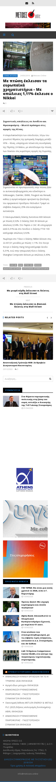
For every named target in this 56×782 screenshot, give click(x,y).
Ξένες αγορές (10, 75)
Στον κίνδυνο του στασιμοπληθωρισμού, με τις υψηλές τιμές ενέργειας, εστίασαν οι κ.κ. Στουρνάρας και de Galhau (37, 638)
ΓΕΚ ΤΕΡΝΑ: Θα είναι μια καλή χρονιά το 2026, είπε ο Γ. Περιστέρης (36, 590)
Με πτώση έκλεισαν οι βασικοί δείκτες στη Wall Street (28, 304)
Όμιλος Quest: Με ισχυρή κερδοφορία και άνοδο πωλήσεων (35, 604)
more (52, 111)
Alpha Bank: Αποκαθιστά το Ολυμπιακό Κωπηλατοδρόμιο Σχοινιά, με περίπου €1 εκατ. (36, 620)
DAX (20, 265)
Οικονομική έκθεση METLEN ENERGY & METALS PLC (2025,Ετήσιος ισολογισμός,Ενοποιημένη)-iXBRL (29, 707)
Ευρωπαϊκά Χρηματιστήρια (36, 268)
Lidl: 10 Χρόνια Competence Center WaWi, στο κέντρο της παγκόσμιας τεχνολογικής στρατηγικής (37, 655)
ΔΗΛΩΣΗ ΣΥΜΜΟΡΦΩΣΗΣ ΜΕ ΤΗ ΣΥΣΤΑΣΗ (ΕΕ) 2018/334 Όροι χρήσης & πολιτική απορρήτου (28, 762)
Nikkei (38, 265)
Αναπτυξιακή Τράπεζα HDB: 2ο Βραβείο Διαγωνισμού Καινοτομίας (24, 364)
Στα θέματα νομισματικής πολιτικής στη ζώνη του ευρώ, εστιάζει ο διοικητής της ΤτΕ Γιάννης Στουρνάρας (36, 401)
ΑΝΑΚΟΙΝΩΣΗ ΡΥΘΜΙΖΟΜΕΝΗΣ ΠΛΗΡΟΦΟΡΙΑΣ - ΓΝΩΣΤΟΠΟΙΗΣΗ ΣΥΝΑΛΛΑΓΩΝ (22, 694)
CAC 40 (13, 265)
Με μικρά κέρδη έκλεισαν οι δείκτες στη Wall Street (28, 290)
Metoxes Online (39, 75)
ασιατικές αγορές (12, 268)
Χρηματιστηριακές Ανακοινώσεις (28, 671)
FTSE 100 (29, 265)
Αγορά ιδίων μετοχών (16, 685)
